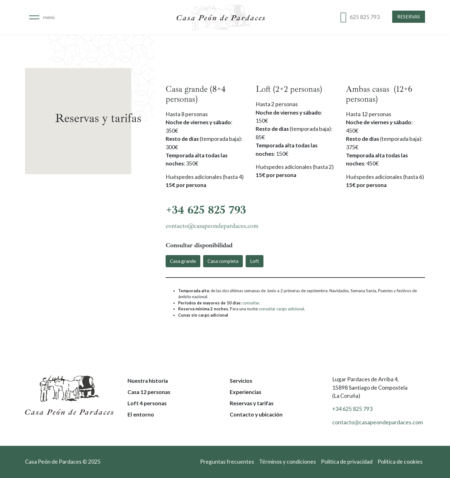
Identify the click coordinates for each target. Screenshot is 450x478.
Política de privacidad (346, 461)
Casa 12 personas (149, 392)
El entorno (141, 414)
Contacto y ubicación (256, 414)
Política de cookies (400, 461)
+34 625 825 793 (206, 210)
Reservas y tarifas (251, 403)
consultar (250, 302)
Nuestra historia (148, 380)
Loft (254, 261)
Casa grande (183, 261)
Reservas (408, 16)
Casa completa (223, 261)
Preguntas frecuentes (227, 461)
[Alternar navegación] (42, 17)
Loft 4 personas (147, 403)
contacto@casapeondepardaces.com (212, 226)
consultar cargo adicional (281, 308)
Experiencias (245, 392)
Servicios (241, 380)
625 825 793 (365, 17)
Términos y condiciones (287, 461)
